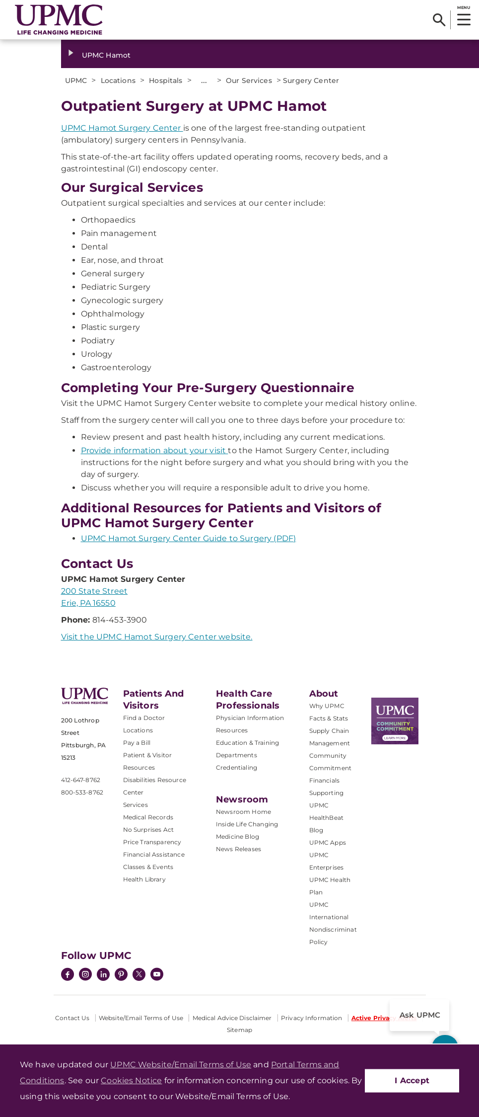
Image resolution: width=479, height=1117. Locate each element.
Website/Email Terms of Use (141, 1018)
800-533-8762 (82, 792)
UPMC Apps (327, 842)
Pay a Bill (137, 742)
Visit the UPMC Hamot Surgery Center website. (157, 636)
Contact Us (72, 1018)
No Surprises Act (148, 829)
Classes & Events (148, 867)
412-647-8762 (80, 780)
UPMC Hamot (106, 55)
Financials (324, 780)
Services (135, 804)
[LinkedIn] (103, 975)
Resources (232, 730)
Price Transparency (152, 842)
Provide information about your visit (154, 450)
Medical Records (148, 817)
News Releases (238, 849)
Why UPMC (326, 706)
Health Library (144, 879)
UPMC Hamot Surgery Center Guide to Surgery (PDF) (188, 538)
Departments (236, 755)
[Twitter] (139, 974)
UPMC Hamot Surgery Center (122, 128)
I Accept (412, 1080)
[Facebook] (67, 975)
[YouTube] (156, 975)
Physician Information (250, 717)
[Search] (439, 19)
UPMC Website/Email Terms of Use (180, 1064)
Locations (138, 730)
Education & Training (247, 742)
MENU (463, 7)
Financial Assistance (154, 854)
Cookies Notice (131, 1080)
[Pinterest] (121, 975)
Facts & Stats (328, 718)
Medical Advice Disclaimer (232, 1018)
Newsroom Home (243, 811)
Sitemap (239, 1030)
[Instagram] (85, 975)
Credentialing (236, 767)
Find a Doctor (144, 717)
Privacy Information (311, 1018)
